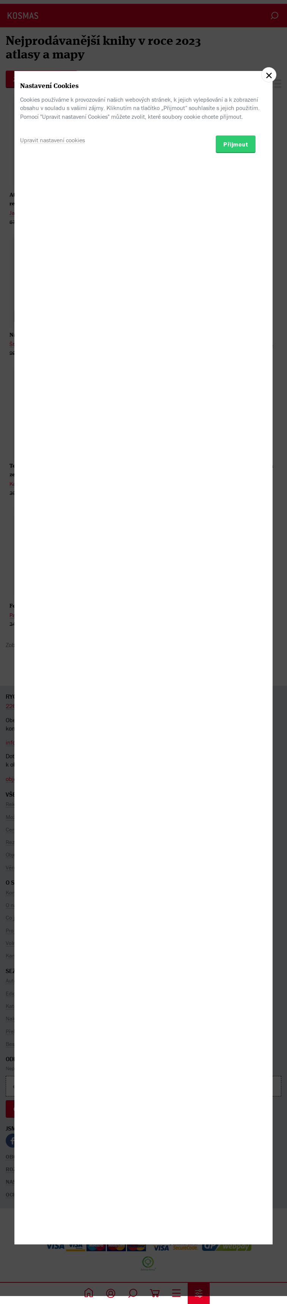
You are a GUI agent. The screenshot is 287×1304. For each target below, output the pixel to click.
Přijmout (235, 687)
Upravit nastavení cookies (52, 683)
